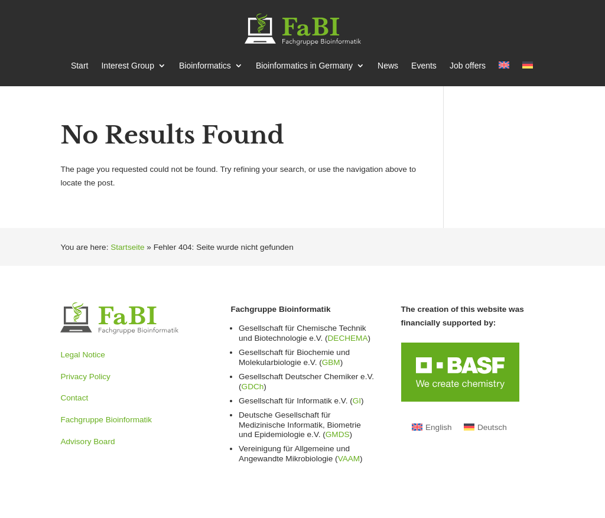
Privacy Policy (85, 376)
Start (80, 65)
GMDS (338, 434)
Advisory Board (87, 441)
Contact (74, 397)
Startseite (127, 247)
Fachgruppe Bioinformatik (106, 419)
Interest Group (127, 65)
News (388, 65)
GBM (331, 362)
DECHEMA (348, 338)
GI (357, 400)
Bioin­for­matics (205, 65)
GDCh (253, 386)
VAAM (349, 458)
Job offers (468, 65)
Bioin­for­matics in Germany (304, 65)
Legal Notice (82, 354)
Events (424, 65)
